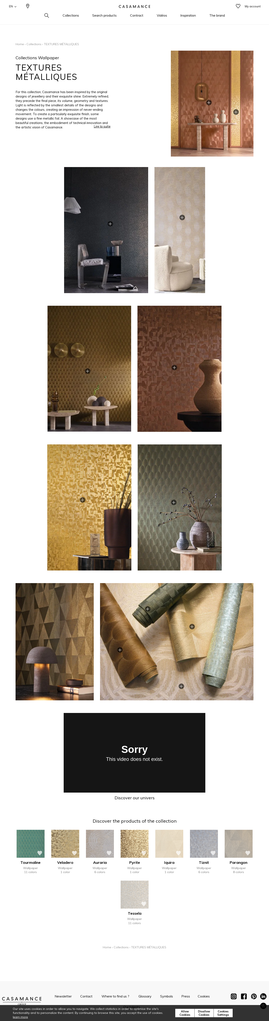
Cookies (204, 996)
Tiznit (204, 862)
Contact (86, 996)
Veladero (65, 862)
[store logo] (134, 13)
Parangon (238, 862)
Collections (33, 44)
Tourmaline (30, 862)
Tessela (134, 913)
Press (185, 996)
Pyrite (134, 862)
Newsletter (63, 996)
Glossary (145, 996)
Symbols (166, 996)
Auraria (100, 862)
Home (20, 44)
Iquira (169, 862)
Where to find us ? (115, 996)
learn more (20, 1017)
